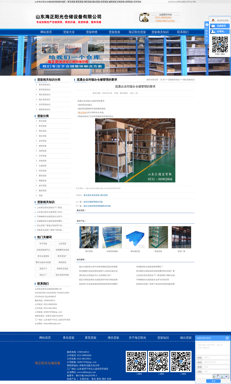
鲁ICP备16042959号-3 (86, 375)
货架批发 (114, 32)
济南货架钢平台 (43, 250)
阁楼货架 (43, 180)
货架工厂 (43, 275)
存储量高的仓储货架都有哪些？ (149, 267)
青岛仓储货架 (43, 256)
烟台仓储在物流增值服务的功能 (97, 206)
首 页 (162, 80)
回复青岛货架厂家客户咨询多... (50, 230)
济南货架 (43, 161)
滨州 (79, 382)
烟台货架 (43, 136)
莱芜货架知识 (44, 89)
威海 (69, 382)
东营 (109, 379)
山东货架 (62, 243)
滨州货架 (43, 156)
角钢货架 (62, 262)
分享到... (221, 31)
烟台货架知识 (44, 99)
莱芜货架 (43, 126)
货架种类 (92, 32)
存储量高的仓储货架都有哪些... (50, 221)
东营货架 (43, 141)
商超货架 (158, 251)
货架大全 (69, 32)
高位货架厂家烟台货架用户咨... (50, 225)
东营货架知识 (44, 104)
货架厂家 (181, 251)
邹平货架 (43, 243)
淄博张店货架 (62, 268)
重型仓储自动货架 (43, 262)
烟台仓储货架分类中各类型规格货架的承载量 (98, 267)
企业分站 (172, 2)
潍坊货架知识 (44, 94)
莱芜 (99, 379)
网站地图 (181, 2)
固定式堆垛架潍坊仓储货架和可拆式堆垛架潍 (98, 280)
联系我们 (183, 32)
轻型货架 (43, 171)
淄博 (74, 382)
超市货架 (43, 185)
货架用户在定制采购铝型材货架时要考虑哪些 (98, 284)
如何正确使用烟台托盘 (93, 202)
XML (194, 2)
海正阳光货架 (137, 32)
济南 (84, 382)
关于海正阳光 (137, 337)
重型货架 (43, 176)
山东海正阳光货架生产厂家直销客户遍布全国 (155, 275)
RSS (189, 2)
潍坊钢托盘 (135, 251)
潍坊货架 (43, 131)
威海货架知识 (44, 109)
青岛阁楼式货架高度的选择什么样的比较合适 (98, 271)
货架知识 (163, 337)
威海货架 (43, 146)
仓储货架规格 (112, 251)
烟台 (89, 382)
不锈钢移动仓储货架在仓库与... (50, 216)
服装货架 (43, 190)
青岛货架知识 (44, 84)
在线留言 (221, 26)
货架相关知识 (160, 32)
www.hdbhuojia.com (52, 323)
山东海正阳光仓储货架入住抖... (50, 212)
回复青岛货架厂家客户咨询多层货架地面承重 (155, 284)
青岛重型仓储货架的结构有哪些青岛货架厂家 (155, 271)
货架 (41, 195)
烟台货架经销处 (62, 275)
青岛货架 (43, 121)
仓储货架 (43, 166)
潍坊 (104, 379)
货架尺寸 (43, 268)
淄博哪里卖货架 (62, 250)
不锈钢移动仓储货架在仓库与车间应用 (152, 280)
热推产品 (71, 379)
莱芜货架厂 (62, 256)
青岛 (93, 379)
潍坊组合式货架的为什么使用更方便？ (95, 275)
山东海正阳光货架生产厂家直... (50, 207)
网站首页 (46, 32)
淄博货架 (43, 151)
